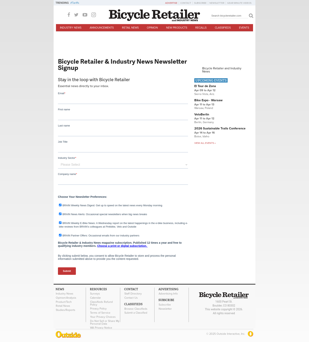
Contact (185, 3)
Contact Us (131, 297)
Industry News (70, 27)
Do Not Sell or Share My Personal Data (104, 322)
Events (244, 27)
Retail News (130, 27)
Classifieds (223, 27)
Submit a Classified (135, 312)
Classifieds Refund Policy (101, 303)
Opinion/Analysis (66, 297)
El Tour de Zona (205, 86)
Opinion (152, 27)
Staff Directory (133, 293)
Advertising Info (168, 293)
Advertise (171, 3)
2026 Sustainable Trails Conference (220, 128)
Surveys (95, 293)
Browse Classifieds (135, 308)
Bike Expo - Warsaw (208, 100)
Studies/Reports (65, 310)
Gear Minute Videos (239, 3)
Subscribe (200, 3)
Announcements (102, 27)
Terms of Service (100, 312)
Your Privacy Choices (103, 317)
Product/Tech (64, 301)
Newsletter (216, 3)
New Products (176, 27)
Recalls (201, 27)
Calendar (95, 297)
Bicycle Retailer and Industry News (221, 69)
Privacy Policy (98, 308)
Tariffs (75, 3)
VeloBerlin (201, 114)
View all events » (205, 143)
